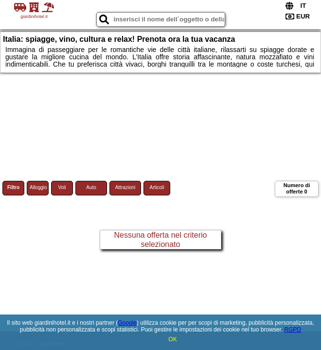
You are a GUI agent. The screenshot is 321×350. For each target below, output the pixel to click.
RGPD (292, 329)
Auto (91, 187)
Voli (62, 187)
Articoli (156, 187)
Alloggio (38, 187)
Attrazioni (125, 187)
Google (127, 322)
